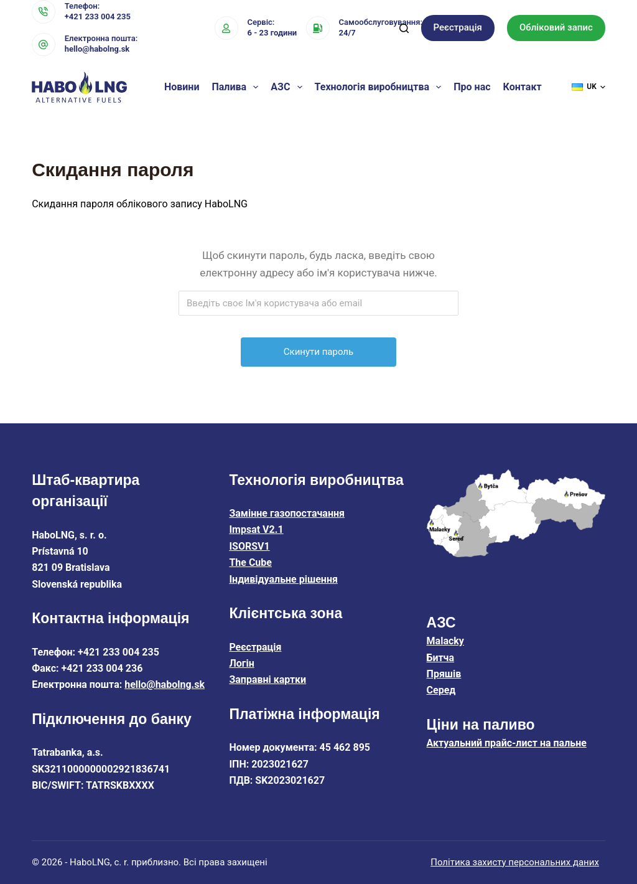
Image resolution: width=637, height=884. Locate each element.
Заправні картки (267, 679)
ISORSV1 (249, 546)
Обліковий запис (556, 27)
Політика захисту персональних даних (514, 862)
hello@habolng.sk (97, 49)
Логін (241, 663)
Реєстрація (458, 27)
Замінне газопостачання (287, 513)
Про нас (471, 87)
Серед (441, 690)
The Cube (250, 562)
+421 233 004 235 (98, 16)
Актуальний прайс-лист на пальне (507, 743)
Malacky (445, 641)
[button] (588, 87)
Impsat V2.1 (256, 529)
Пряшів (444, 674)
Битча (440, 658)
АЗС (289, 87)
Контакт (522, 87)
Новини (182, 87)
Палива (237, 87)
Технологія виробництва (381, 87)
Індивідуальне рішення (283, 579)
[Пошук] (404, 28)
